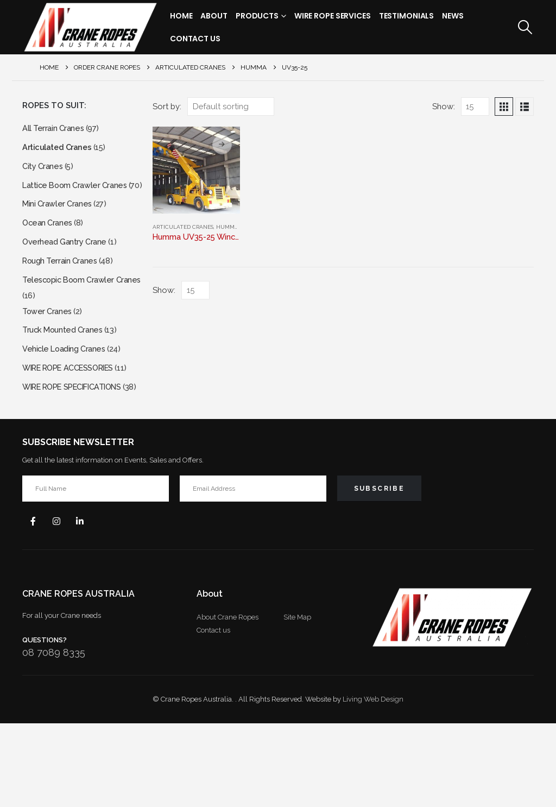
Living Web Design (373, 783)
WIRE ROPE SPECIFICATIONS (79, 454)
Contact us (213, 714)
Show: (443, 106)
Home (181, 15)
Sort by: (167, 106)
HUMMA (227, 227)
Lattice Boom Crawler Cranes (78, 191)
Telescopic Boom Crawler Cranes (71, 316)
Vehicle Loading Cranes (67, 400)
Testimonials (406, 15)
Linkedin (86, 603)
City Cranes (44, 170)
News (453, 15)
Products (257, 15)
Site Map (297, 701)
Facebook (34, 603)
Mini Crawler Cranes (59, 225)
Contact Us (195, 38)
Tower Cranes (48, 358)
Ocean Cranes (49, 245)
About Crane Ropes (227, 701)
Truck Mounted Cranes (65, 379)
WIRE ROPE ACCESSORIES (75, 420)
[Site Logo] (90, 27)
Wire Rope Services (332, 15)
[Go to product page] (196, 170)
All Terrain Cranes (54, 129)
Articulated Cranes (183, 227)
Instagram (60, 603)
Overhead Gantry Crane (67, 266)
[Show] (475, 106)
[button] (525, 27)
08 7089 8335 (53, 736)
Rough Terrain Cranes (62, 286)
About (213, 15)
